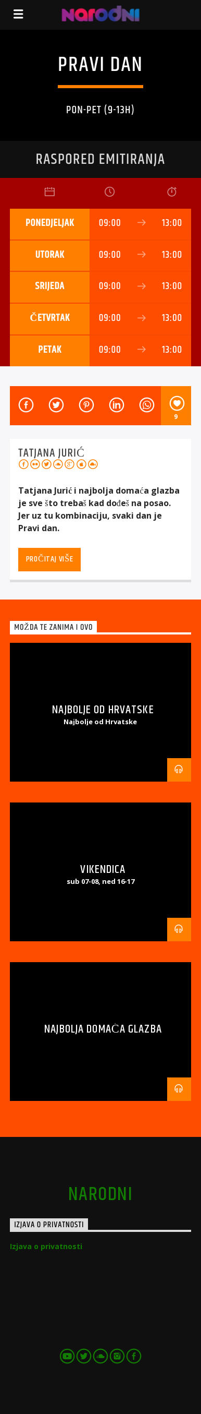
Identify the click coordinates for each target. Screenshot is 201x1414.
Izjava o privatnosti (46, 1246)
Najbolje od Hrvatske (103, 710)
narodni (100, 1195)
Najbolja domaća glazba (103, 1029)
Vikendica (102, 869)
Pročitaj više (49, 559)
